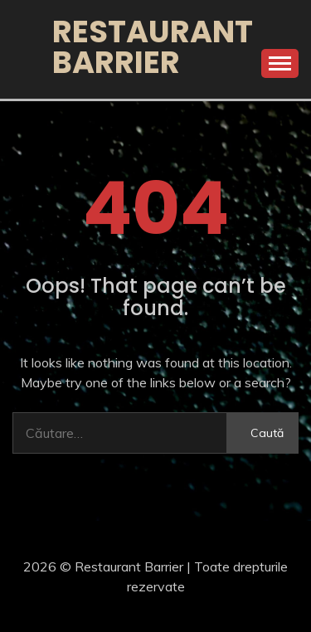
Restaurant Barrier (152, 47)
